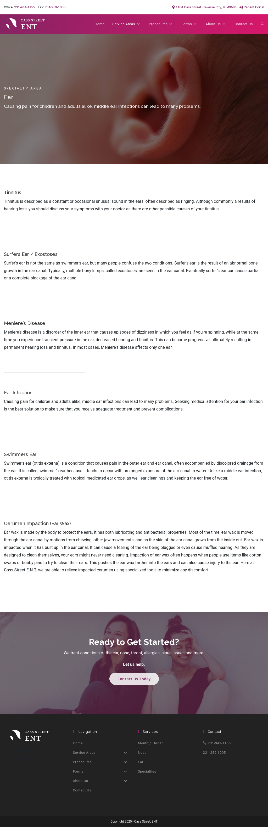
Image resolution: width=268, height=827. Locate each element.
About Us (101, 781)
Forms (101, 771)
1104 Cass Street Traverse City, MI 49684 (204, 7)
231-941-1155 (24, 7)
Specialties (147, 771)
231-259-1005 (55, 7)
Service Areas (101, 752)
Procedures (101, 762)
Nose (142, 753)
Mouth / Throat (150, 743)
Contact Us (82, 790)
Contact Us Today (134, 678)
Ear (140, 762)
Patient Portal (251, 7)
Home (78, 743)
